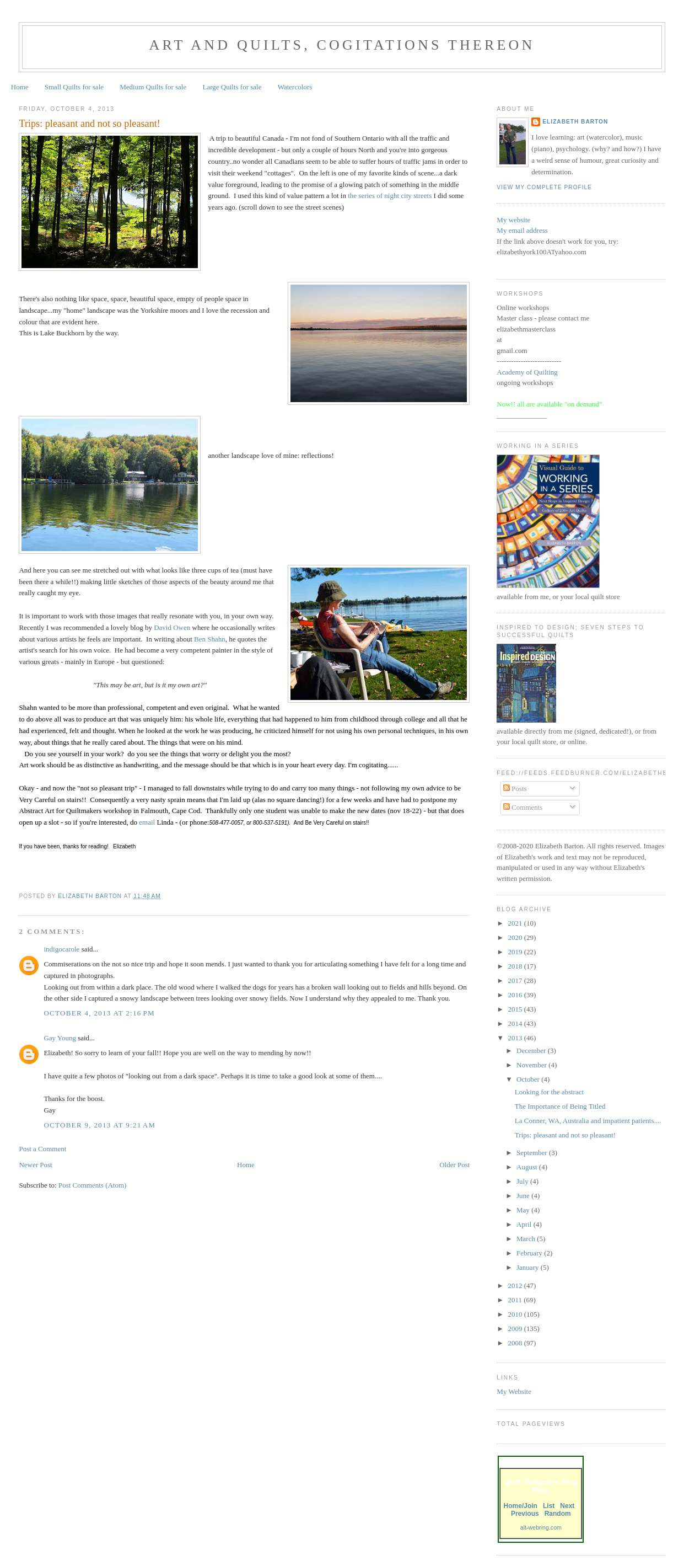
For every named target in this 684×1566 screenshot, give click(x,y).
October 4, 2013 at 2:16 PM (99, 1013)
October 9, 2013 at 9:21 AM (99, 1125)
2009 (516, 1328)
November (532, 1065)
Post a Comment (42, 1149)
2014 (516, 1023)
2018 (516, 966)
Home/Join (520, 1506)
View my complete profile (544, 187)
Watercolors (295, 87)
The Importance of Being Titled (560, 1106)
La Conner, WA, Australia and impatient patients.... (588, 1120)
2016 (516, 995)
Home (20, 87)
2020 (516, 937)
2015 (516, 1009)
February (530, 1253)
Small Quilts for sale (74, 87)
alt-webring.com (541, 1527)
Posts (515, 788)
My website (513, 220)
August (527, 1167)
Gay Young (60, 1038)
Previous (525, 1513)
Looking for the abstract (549, 1092)
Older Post (454, 1165)
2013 (516, 1038)
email (148, 822)
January (528, 1267)
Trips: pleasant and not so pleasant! (565, 1135)
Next (567, 1506)
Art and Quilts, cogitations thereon (342, 45)
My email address (522, 230)
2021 (516, 923)
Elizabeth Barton (575, 122)
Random (558, 1513)
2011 (516, 1300)
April (525, 1224)
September (532, 1152)
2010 (516, 1314)
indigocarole (61, 949)
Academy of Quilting (527, 372)
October (528, 1079)
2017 (516, 980)
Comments (523, 807)
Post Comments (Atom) (92, 1185)
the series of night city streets (390, 195)
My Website (514, 1391)
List (548, 1506)
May (523, 1210)
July (523, 1181)
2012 (516, 1285)
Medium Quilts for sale (153, 87)
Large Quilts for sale (232, 87)
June (523, 1195)
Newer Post (35, 1165)
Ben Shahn (209, 639)
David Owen (172, 627)
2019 (516, 952)
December (532, 1050)
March (526, 1238)
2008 (516, 1343)
